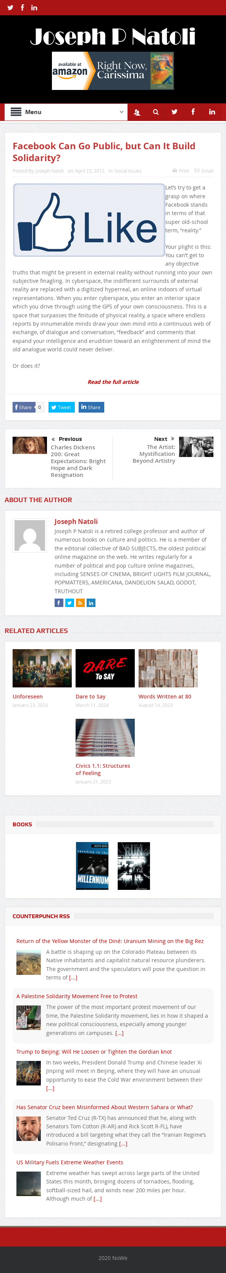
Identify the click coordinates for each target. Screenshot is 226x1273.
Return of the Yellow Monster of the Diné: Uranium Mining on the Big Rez (110, 941)
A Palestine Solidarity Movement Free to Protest (76, 996)
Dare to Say (91, 696)
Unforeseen (28, 696)
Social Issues (128, 171)
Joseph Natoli (50, 171)
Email (204, 171)
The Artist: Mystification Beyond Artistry (153, 454)
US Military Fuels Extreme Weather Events (69, 1162)
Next (164, 439)
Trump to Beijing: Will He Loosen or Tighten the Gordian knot (94, 1051)
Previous (67, 440)
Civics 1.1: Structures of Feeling (103, 769)
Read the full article (113, 381)
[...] (73, 977)
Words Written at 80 (165, 696)
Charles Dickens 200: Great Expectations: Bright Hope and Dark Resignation (78, 461)
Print (181, 171)
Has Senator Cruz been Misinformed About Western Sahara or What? (104, 1107)
